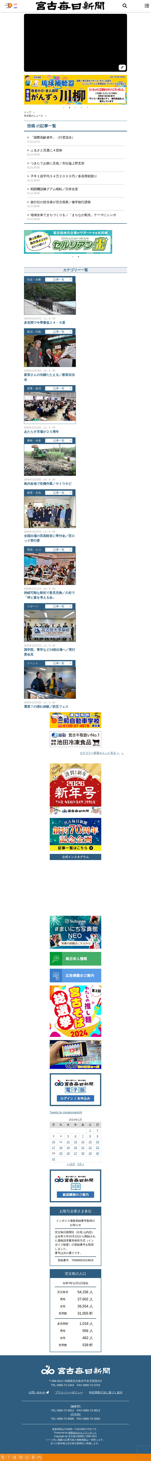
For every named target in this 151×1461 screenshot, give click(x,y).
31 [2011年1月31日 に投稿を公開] (53, 1159)
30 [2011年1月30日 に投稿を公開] (97, 1153)
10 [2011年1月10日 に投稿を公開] (53, 1141)
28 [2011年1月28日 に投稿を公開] (82, 1153)
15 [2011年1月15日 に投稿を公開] (90, 1141)
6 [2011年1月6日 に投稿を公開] (75, 1136)
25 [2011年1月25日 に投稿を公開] (60, 1153)
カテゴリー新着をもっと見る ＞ (99, 753)
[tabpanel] (75, 90)
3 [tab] (75, 107)
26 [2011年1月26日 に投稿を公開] (68, 1153)
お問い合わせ (39, 1392)
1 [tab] (64, 107)
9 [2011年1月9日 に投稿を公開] (97, 1136)
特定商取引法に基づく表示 (105, 1392)
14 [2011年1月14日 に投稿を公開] (82, 1141)
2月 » (80, 1164)
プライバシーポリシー (69, 1392)
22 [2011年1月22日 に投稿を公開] (90, 1147)
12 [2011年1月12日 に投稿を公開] (68, 1141)
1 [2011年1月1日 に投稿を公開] (90, 1130)
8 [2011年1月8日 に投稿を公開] (90, 1136)
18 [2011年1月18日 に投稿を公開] (60, 1147)
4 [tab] (81, 107)
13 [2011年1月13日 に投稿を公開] (75, 1141)
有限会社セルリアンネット (82, 1432)
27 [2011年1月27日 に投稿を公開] (75, 1153)
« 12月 (71, 1164)
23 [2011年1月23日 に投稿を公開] (97, 1147)
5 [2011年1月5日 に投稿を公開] (68, 1136)
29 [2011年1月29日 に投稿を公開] (90, 1153)
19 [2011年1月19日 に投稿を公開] (68, 1147)
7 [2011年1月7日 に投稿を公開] (83, 1136)
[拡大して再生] (122, 67)
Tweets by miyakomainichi (66, 1112)
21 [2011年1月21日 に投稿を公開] (82, 1147)
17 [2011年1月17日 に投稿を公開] (53, 1147)
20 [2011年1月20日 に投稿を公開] (75, 1147)
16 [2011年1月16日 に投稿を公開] (97, 1141)
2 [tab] (70, 107)
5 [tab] (87, 107)
